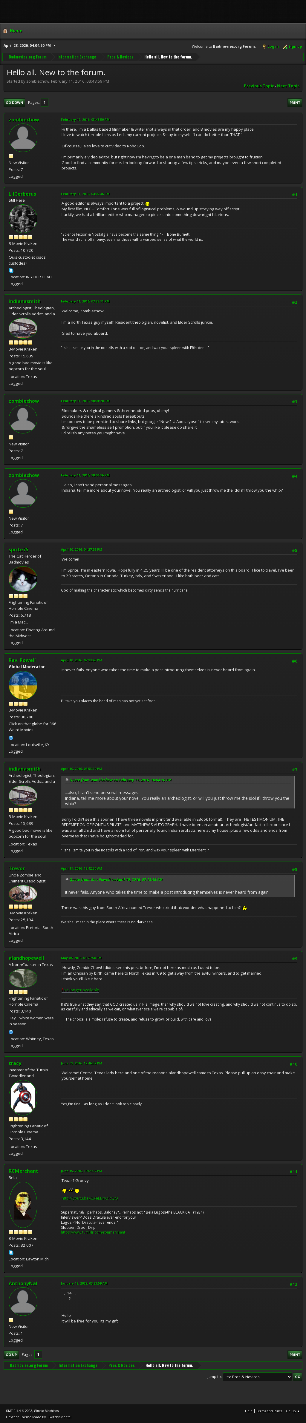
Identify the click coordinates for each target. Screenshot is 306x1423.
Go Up (11, 1354)
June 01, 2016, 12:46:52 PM (81, 1063)
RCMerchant (23, 1171)
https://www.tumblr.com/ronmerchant (93, 1232)
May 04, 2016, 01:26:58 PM (81, 958)
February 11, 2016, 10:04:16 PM (85, 475)
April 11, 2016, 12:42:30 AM (81, 868)
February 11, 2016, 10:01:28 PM (85, 401)
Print (295, 102)
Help (249, 1411)
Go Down (14, 102)
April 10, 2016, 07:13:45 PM (81, 660)
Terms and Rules (269, 1411)
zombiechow (24, 119)
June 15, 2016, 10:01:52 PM (81, 1171)
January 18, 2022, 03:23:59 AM (84, 1283)
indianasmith (25, 301)
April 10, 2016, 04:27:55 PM (81, 549)
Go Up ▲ (293, 1411)
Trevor (17, 868)
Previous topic (259, 86)
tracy (15, 1063)
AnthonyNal (23, 1283)
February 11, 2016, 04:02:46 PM (85, 194)
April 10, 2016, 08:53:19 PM (81, 768)
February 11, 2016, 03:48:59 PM (85, 119)
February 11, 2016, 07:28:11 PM (85, 301)
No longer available (80, 990)
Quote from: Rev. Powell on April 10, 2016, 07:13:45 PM (116, 879)
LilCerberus (22, 194)
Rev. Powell (22, 660)
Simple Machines (46, 1411)
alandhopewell (26, 958)
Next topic (288, 86)
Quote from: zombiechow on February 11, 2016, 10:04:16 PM (121, 780)
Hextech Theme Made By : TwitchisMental (38, 1417)
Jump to (214, 1376)
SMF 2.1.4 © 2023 (19, 1411)
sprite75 (18, 549)
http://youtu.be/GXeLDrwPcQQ (90, 1198)
